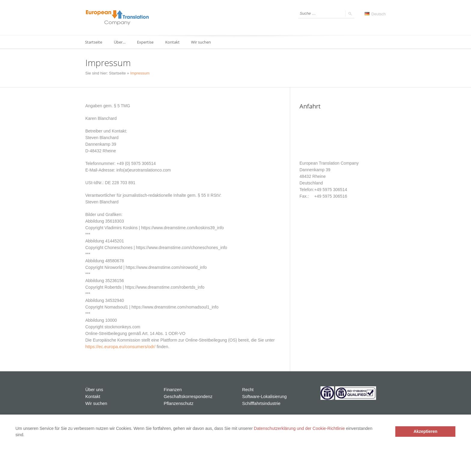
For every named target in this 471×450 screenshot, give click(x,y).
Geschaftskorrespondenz (187, 396)
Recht (247, 389)
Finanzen (172, 389)
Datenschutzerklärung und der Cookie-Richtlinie (298, 428)
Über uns (93, 389)
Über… (120, 42)
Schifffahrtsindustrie (260, 402)
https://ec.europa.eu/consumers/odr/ (119, 346)
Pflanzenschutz (178, 402)
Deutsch (375, 14)
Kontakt (174, 42)
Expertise (146, 42)
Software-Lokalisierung (263, 396)
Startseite (93, 42)
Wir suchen (203, 42)
